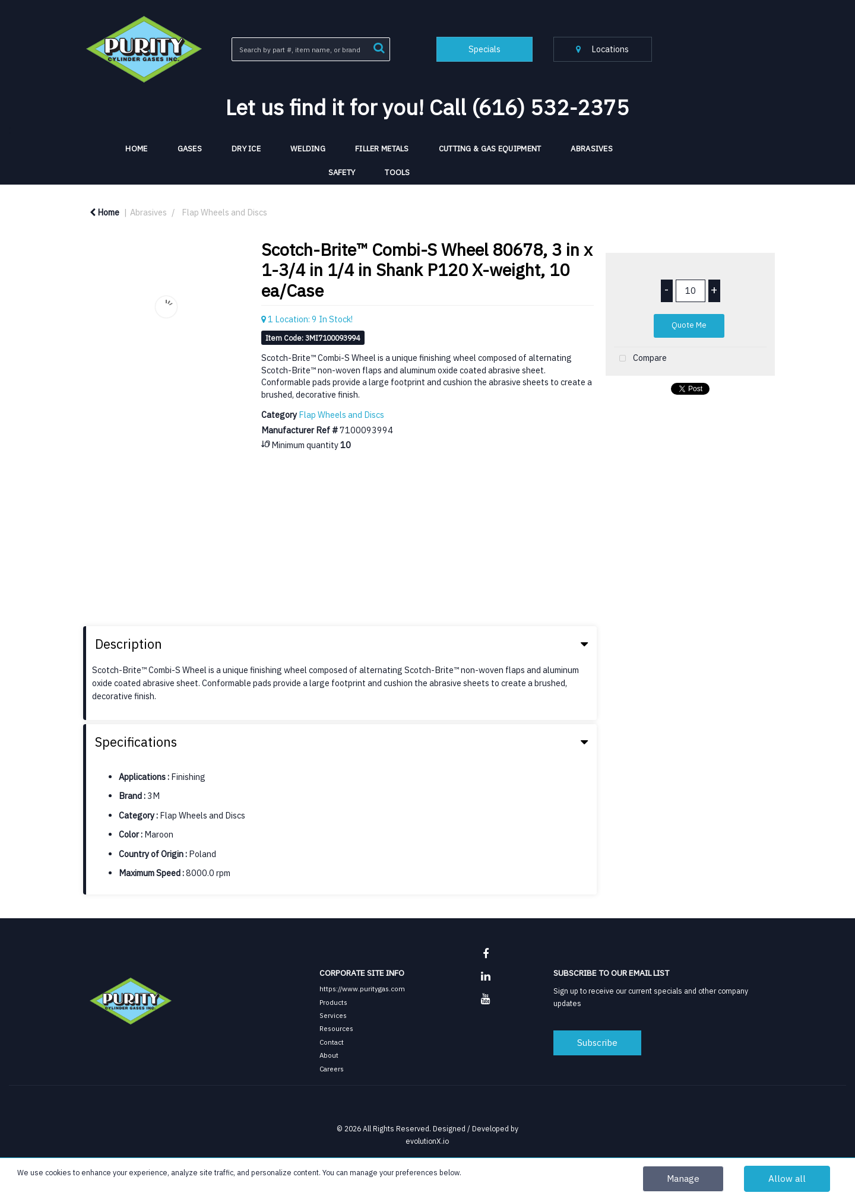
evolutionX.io (427, 1141)
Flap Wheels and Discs (224, 212)
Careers (331, 1068)
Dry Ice (246, 149)
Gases (190, 149)
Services (333, 1015)
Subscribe (597, 1042)
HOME (136, 149)
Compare (640, 358)
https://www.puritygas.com (362, 988)
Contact (331, 1042)
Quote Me (689, 325)
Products (333, 1002)
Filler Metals (382, 149)
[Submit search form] (379, 46)
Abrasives (592, 149)
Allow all (787, 1178)
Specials (484, 49)
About (328, 1055)
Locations (602, 49)
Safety (342, 172)
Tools (397, 172)
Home (104, 212)
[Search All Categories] (311, 49)
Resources (336, 1028)
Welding (307, 149)
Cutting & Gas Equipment (490, 149)
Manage (683, 1178)
